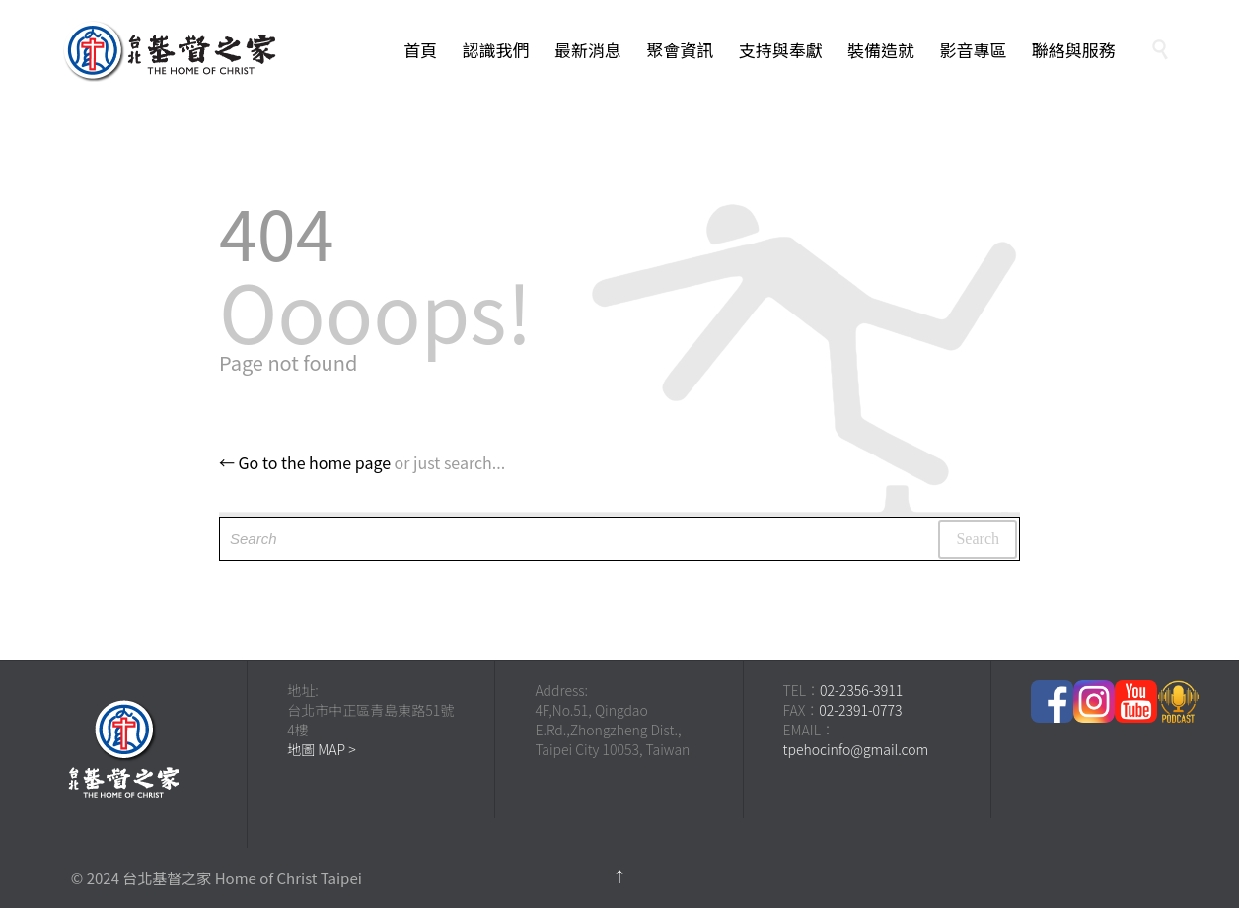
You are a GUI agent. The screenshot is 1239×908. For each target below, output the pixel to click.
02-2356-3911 (861, 690)
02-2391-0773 (860, 710)
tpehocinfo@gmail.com (856, 749)
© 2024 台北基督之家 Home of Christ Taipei (216, 878)
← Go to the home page (305, 462)
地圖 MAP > (321, 749)
